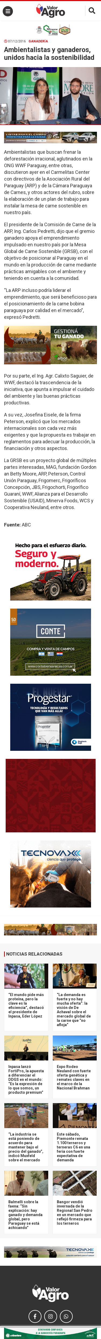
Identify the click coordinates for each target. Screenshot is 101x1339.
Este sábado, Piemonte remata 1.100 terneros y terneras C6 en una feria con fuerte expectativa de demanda (73, 1147)
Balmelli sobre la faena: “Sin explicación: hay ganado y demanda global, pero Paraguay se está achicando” (25, 1215)
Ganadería (38, 41)
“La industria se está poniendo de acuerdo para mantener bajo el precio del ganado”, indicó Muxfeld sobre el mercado (25, 1147)
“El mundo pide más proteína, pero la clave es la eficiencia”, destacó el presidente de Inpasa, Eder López (26, 1005)
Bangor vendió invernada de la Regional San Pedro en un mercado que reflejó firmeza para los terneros (74, 1212)
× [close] (91, 1330)
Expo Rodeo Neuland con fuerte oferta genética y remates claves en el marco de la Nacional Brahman (74, 1077)
